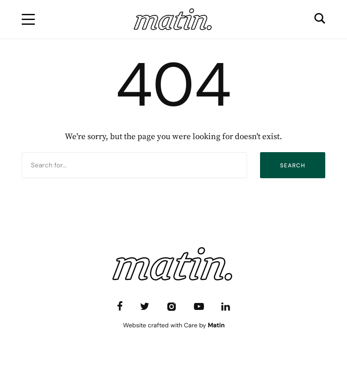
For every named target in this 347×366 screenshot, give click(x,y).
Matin (216, 325)
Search (292, 165)
